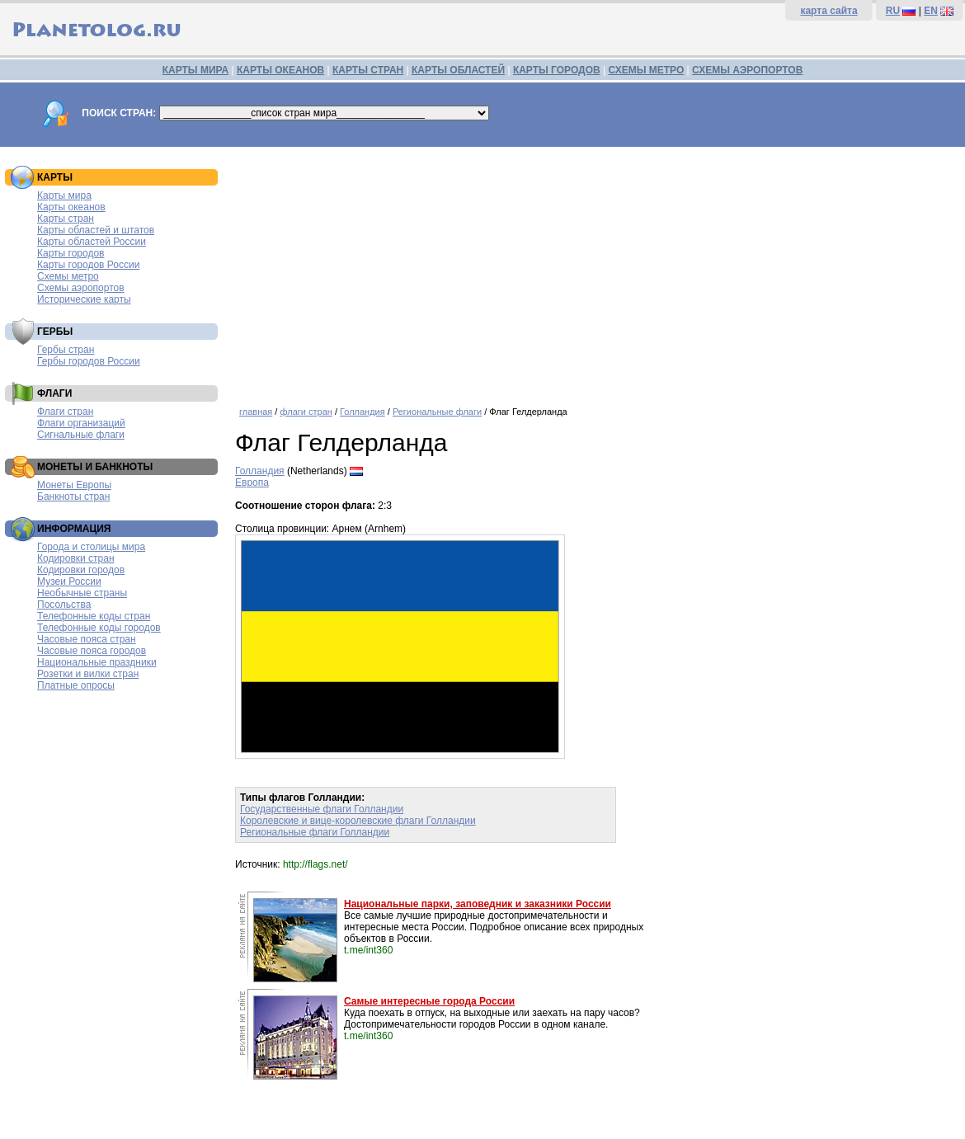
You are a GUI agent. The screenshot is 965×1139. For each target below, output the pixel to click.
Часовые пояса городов (91, 651)
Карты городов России (88, 265)
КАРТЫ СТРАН (367, 70)
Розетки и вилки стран (88, 674)
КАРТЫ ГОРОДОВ (556, 70)
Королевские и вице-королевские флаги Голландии (358, 820)
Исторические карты (84, 299)
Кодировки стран (76, 558)
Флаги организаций (81, 423)
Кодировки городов (81, 570)
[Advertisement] (596, 270)
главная (255, 412)
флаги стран (306, 412)
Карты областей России (91, 241)
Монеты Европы (74, 485)
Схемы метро (68, 276)
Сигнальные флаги (81, 434)
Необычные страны (82, 593)
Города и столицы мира (91, 547)
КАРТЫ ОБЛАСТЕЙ (458, 70)
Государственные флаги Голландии (321, 809)
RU (893, 10)
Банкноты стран (73, 496)
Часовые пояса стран (86, 639)
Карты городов (70, 253)
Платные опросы (76, 685)
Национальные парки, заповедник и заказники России (477, 904)
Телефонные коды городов (99, 627)
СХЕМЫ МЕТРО (646, 70)
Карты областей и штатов (95, 230)
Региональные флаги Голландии (314, 832)
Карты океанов (71, 207)
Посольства (64, 604)
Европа (252, 482)
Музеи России (69, 581)
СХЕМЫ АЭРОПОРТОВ (747, 70)
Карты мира (64, 195)
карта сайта (828, 10)
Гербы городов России (88, 361)
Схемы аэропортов (81, 288)
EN (931, 10)
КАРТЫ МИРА (195, 70)
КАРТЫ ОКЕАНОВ (280, 70)
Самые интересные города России (429, 1001)
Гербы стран (65, 349)
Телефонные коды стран (93, 616)
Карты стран (65, 218)
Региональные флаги (437, 412)
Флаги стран (65, 411)
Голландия (362, 412)
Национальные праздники (97, 662)
